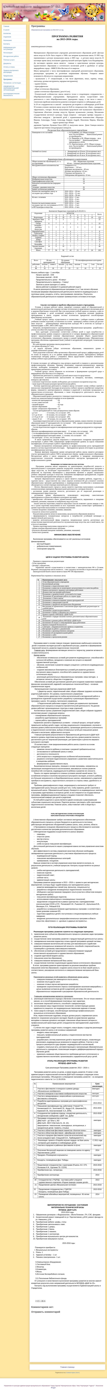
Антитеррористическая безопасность (11, 94)
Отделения (7, 37)
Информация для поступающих (9, 48)
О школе (6, 30)
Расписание (7, 40)
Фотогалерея (7, 53)
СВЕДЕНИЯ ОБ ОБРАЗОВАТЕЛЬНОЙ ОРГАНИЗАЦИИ (11, 88)
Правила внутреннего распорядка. (11, 71)
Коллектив (7, 33)
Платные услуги (9, 60)
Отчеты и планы (9, 67)
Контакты (6, 44)
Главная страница (67, 1367)
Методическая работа (11, 56)
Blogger (53, 1387)
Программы (7, 79)
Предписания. (8, 76)
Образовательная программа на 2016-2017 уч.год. (47, 30)
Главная (6, 26)
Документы (7, 63)
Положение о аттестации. (12, 83)
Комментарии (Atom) (73, 1372)
